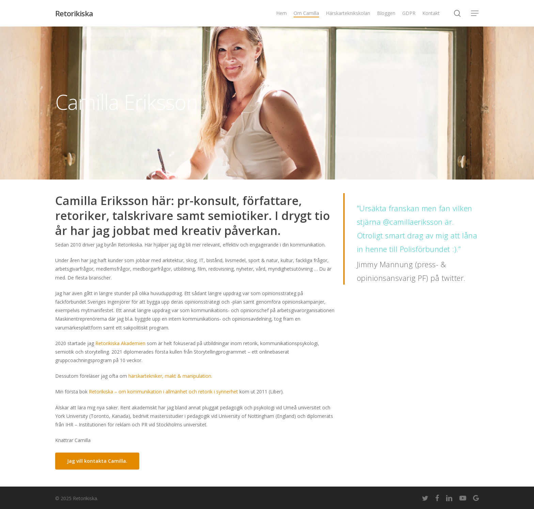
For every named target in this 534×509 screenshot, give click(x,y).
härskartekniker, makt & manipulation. (170, 376)
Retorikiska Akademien (120, 343)
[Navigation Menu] (475, 13)
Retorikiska (74, 13)
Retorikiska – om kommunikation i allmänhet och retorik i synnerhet (163, 391)
